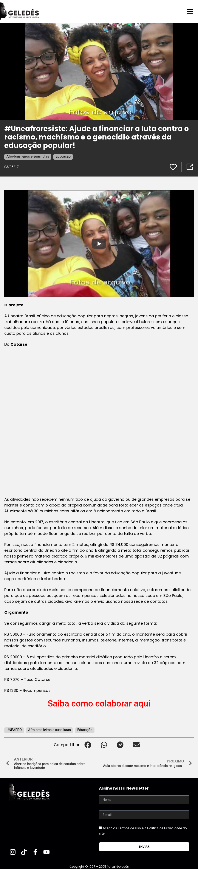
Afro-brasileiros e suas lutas (27, 156)
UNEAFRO (14, 730)
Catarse (19, 344)
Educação (63, 156)
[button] (88, 744)
